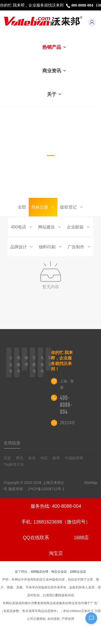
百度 (7, 458)
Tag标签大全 (14, 464)
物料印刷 (50, 247)
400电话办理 (39, 572)
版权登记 (72, 207)
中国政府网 (74, 458)
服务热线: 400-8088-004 (56, 506)
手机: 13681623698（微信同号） (55, 522)
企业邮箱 (78, 227)
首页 (54, 23)
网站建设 (50, 227)
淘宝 (44, 458)
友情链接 (12, 443)
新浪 (31, 458)
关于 (54, 94)
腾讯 (19, 458)
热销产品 (54, 47)
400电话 (22, 227)
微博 (56, 458)
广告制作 (79, 247)
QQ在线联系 (36, 537)
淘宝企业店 (59, 572)
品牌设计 (22, 247)
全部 (22, 207)
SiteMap (90, 482)
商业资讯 (54, 70)
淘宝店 (56, 553)
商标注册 (43, 207)
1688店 (81, 537)
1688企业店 (78, 572)
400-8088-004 (66, 404)
